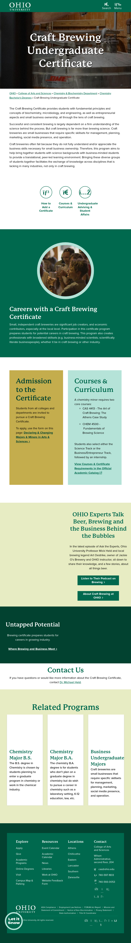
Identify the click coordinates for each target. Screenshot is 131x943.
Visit (18, 875)
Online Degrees (25, 869)
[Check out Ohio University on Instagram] (91, 925)
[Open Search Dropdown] (106, 7)
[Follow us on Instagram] (102, 891)
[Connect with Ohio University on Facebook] (86, 921)
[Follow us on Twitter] (102, 896)
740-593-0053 (106, 882)
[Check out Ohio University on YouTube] (101, 923)
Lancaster (73, 865)
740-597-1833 (106, 875)
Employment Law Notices (70, 907)
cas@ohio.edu (106, 869)
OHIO (12, 93)
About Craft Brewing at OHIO (98, 596)
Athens (72, 848)
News (45, 863)
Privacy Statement (104, 910)
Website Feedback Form (52, 882)
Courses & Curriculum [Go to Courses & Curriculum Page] (65, 197)
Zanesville (73, 877)
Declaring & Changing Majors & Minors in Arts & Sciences (34, 437)
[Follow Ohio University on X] (106, 921)
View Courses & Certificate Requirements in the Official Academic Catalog (92, 468)
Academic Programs (21, 861)
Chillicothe (74, 854)
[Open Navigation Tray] (118, 7)
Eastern (72, 860)
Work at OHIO (49, 875)
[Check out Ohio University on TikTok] (111, 921)
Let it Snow (14, 921)
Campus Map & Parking (24, 882)
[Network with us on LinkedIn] (107, 889)
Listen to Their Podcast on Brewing (98, 580)
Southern (73, 871)
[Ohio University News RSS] (115, 921)
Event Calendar (50, 848)
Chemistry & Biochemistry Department (75, 93)
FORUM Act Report (92, 907)
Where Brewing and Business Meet (31, 649)
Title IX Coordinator (87, 913)
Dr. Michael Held (70, 682)
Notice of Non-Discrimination (80, 910)
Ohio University (29, 920)
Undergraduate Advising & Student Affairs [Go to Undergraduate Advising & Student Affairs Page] (88, 201)
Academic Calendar (47, 855)
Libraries (47, 869)
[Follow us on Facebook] (96, 889)
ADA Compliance (48, 907)
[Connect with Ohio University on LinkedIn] (96, 921)
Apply (19, 848)
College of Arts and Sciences (34, 93)
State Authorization (67, 913)
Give (18, 854)
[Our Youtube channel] (96, 896)
